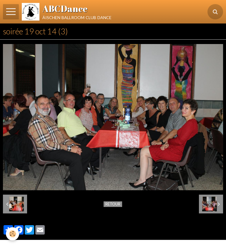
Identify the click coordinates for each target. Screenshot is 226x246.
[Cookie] (12, 233)
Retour (112, 204)
